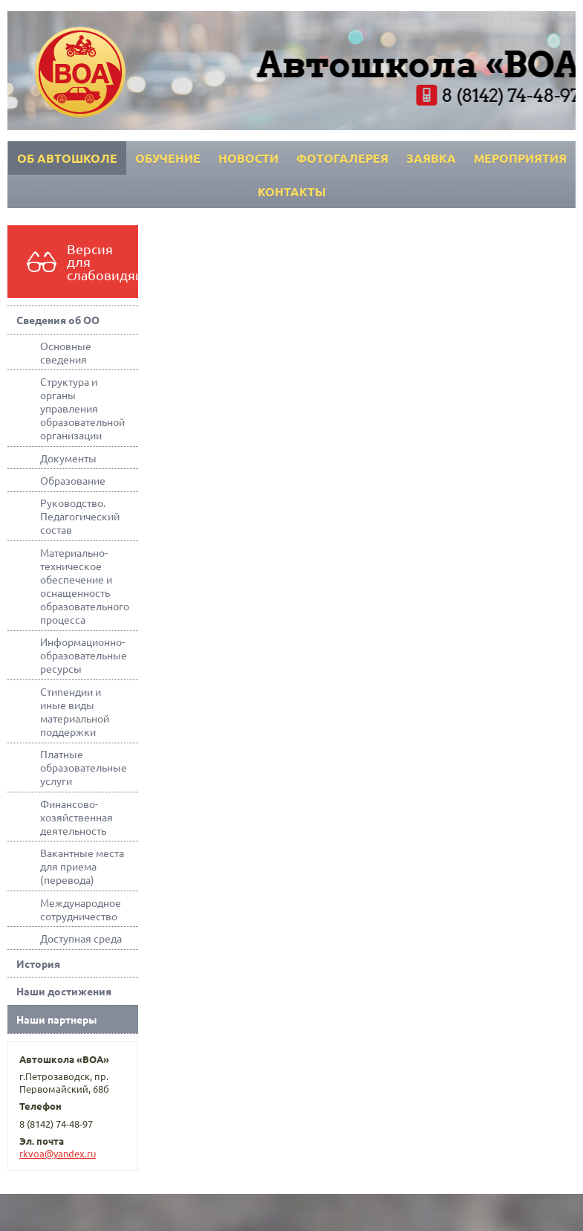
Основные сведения (65, 352)
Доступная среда (81, 938)
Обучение (168, 158)
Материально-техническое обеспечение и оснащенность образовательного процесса (84, 586)
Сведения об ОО (58, 319)
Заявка (431, 158)
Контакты (292, 191)
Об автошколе (67, 158)
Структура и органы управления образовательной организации (82, 408)
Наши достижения (63, 991)
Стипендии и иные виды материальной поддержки (74, 711)
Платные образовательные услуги (83, 767)
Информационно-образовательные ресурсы (83, 655)
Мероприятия (520, 158)
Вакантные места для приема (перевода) (82, 866)
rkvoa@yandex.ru (57, 1153)
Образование (72, 480)
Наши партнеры (56, 1019)
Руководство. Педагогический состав (80, 516)
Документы (68, 458)
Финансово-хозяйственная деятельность (76, 817)
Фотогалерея (342, 158)
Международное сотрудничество (80, 909)
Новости (248, 158)
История (38, 963)
